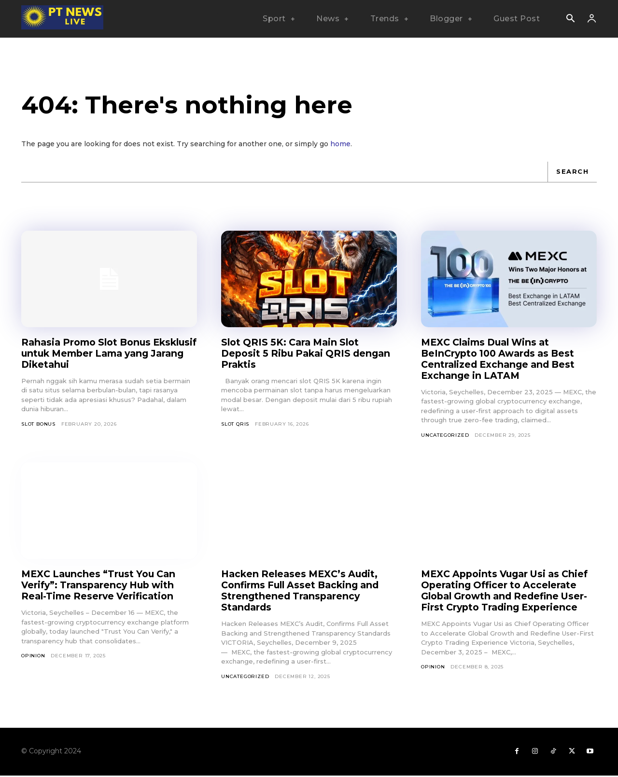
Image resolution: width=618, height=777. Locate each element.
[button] (570, 19)
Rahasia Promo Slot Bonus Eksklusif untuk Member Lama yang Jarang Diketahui (99, 353)
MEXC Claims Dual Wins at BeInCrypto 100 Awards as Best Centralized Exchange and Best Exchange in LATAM (501, 358)
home (340, 143)
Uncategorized (445, 435)
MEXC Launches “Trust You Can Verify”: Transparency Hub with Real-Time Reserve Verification (102, 585)
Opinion (33, 655)
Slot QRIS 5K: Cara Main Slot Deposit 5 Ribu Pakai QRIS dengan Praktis (293, 353)
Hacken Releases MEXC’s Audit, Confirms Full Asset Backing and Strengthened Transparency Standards (304, 590)
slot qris (235, 424)
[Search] (572, 172)
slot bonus (38, 424)
